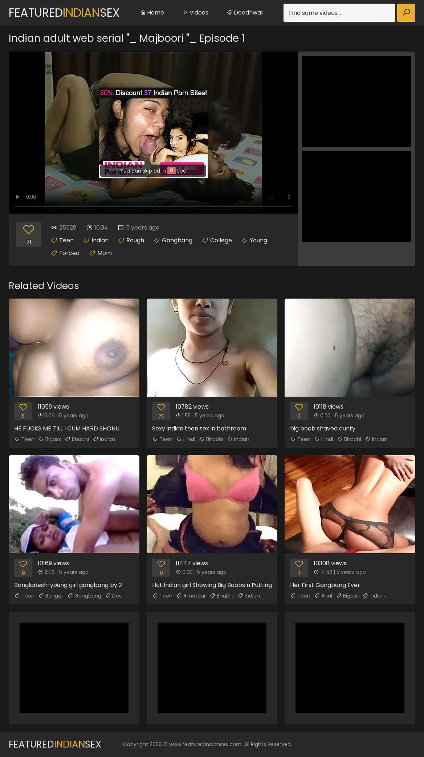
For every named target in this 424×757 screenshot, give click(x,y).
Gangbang (177, 240)
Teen (66, 240)
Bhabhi (77, 439)
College (221, 240)
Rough (135, 240)
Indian (100, 240)
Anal (323, 596)
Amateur (191, 596)
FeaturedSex (64, 12)
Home (152, 12)
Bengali (51, 596)
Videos (195, 12)
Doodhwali (245, 12)
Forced (69, 253)
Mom (104, 253)
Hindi (185, 439)
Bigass (49, 439)
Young (258, 240)
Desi (114, 596)
